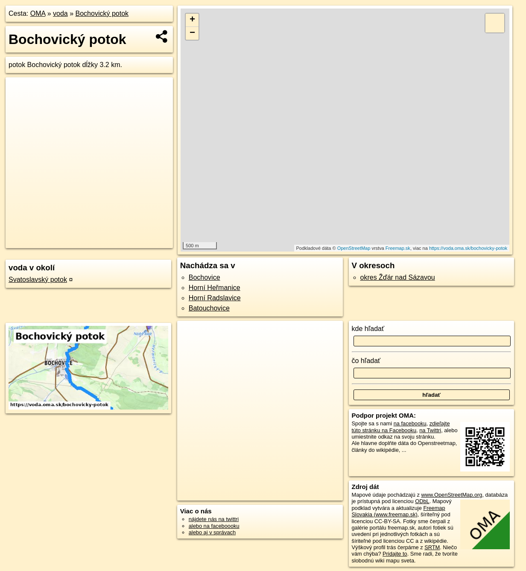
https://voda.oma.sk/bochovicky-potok (468, 248)
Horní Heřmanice (214, 287)
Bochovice (204, 277)
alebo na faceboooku (214, 526)
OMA (38, 13)
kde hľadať (368, 328)
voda (60, 13)
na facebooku (410, 423)
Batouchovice (209, 308)
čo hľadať (366, 360)
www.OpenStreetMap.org (451, 495)
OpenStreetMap (354, 248)
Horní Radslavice (215, 298)
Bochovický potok (102, 13)
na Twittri (430, 430)
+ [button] (192, 20)
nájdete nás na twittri (214, 519)
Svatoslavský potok (38, 279)
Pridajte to (395, 554)
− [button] (192, 33)
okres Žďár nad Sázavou (397, 277)
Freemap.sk (398, 248)
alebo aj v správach (212, 532)
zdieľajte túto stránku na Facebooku (401, 426)
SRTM (432, 547)
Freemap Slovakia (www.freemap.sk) (398, 511)
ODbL (422, 501)
